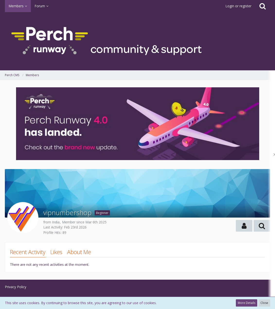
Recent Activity (27, 252)
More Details (246, 303)
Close (264, 303)
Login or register (238, 6)
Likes (56, 252)
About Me (79, 252)
